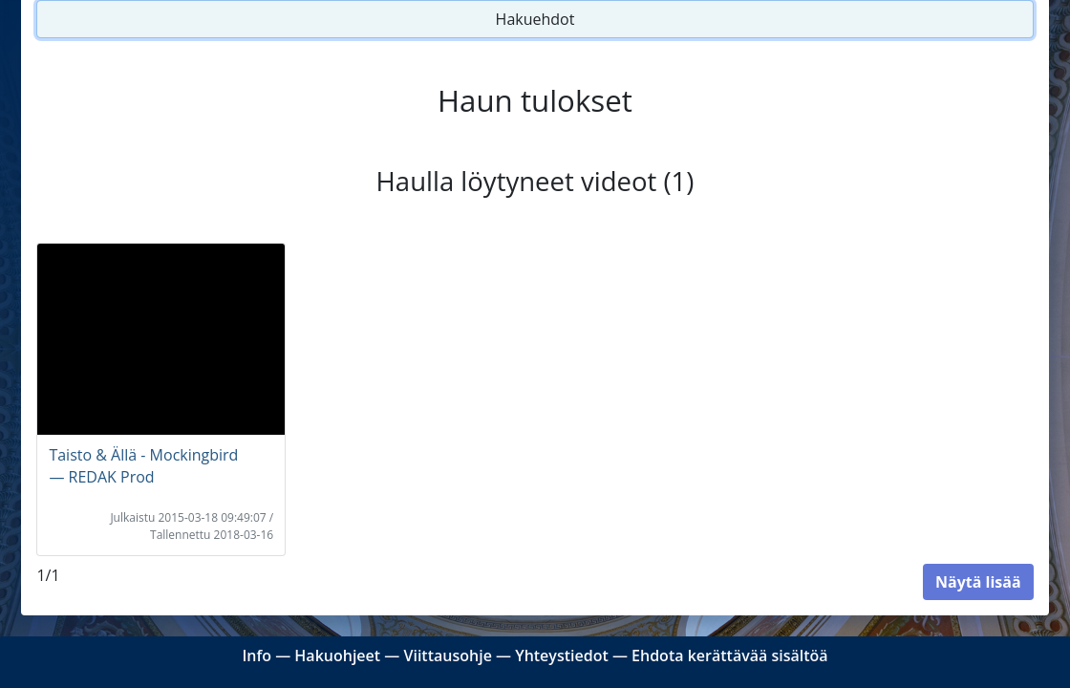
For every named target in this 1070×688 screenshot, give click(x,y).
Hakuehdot (535, 19)
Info (256, 655)
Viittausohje (447, 655)
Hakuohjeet (337, 655)
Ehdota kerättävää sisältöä (729, 655)
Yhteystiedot (562, 655)
